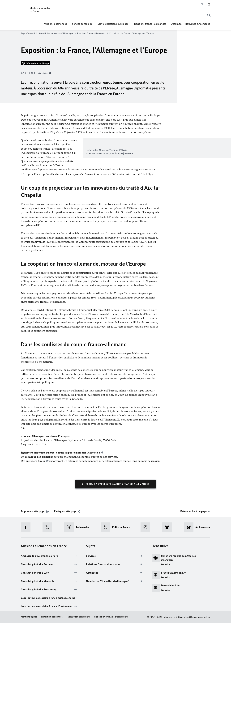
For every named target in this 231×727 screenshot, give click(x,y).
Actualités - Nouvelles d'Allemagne (190, 23)
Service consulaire (82, 23)
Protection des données (52, 721)
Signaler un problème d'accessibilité (111, 721)
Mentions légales (29, 721)
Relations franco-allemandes (150, 23)
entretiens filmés (35, 565)
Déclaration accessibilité (79, 721)
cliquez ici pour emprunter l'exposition (78, 556)
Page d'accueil (29, 33)
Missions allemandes (55, 23)
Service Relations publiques (113, 23)
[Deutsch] (202, 4)
